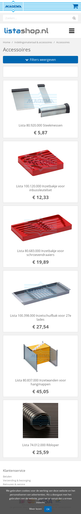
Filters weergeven (40, 59)
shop (26, 30)
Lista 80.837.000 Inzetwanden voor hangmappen (40, 382)
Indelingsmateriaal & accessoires (33, 42)
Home (6, 42)
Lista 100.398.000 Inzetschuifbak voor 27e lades (40, 317)
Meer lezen (35, 508)
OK (48, 509)
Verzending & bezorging (17, 480)
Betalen (7, 476)
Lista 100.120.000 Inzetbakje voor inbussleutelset (40, 188)
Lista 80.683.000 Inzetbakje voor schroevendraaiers (40, 253)
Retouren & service (14, 484)
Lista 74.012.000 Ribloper (40, 445)
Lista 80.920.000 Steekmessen (41, 125)
